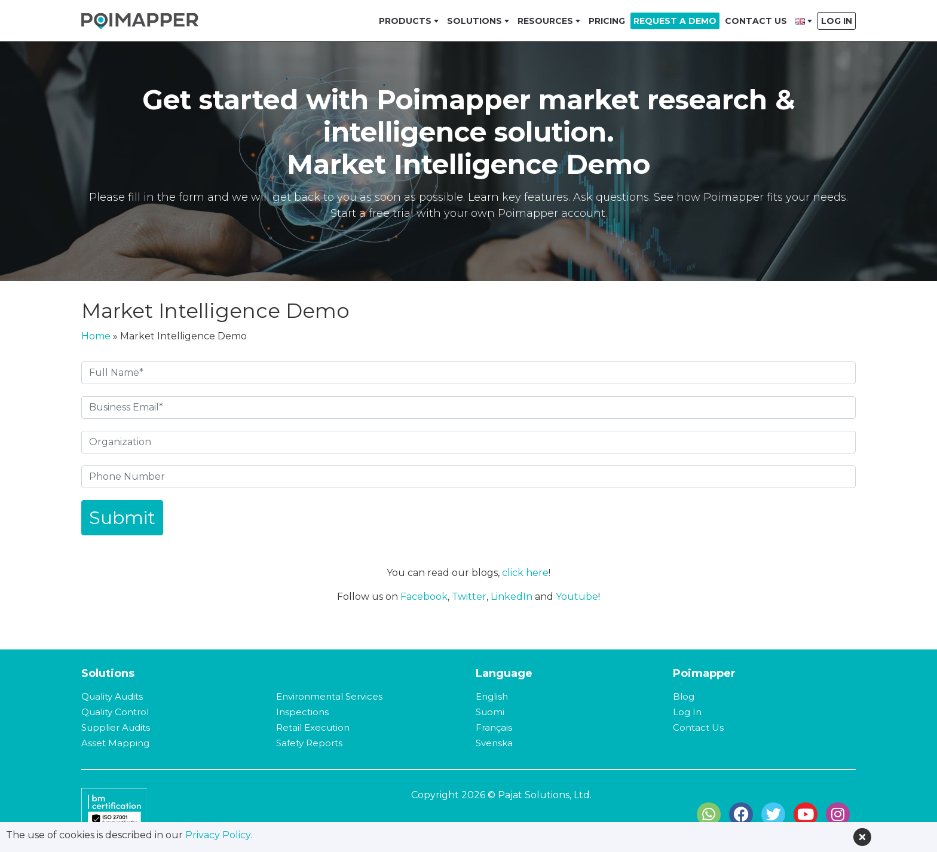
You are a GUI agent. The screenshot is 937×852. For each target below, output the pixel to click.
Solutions (474, 21)
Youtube (577, 596)
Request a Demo (674, 21)
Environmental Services (329, 696)
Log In (836, 21)
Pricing (607, 21)
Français (494, 727)
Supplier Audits (115, 727)
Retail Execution (313, 727)
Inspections (302, 712)
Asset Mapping (115, 743)
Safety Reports (309, 743)
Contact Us (756, 21)
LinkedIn (511, 596)
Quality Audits (112, 696)
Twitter (469, 596)
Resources (545, 21)
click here (525, 572)
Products (405, 21)
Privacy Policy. (218, 835)
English (492, 696)
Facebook (424, 596)
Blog (683, 696)
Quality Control (115, 712)
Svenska (494, 743)
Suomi (490, 712)
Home (96, 336)
